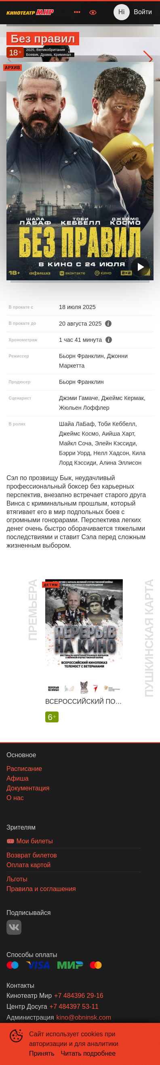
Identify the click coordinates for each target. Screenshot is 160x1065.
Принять (42, 1053)
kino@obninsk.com (84, 1017)
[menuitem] (77, 12)
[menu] (72, 12)
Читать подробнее (88, 1053)
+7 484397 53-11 (74, 1006)
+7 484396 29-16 (78, 995)
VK (13, 927)
